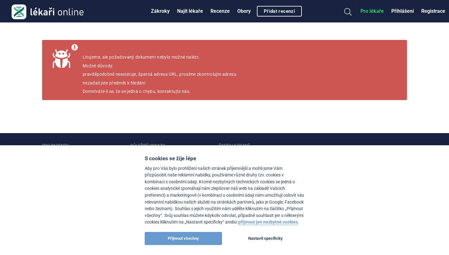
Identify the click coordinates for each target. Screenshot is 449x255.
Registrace (433, 11)
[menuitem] (160, 11)
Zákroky (160, 11)
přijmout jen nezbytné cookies (268, 222)
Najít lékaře (190, 11)
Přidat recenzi (279, 11)
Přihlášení (402, 11)
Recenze (220, 11)
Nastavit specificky (265, 238)
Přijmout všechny (183, 238)
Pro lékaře (372, 11)
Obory (244, 11)
